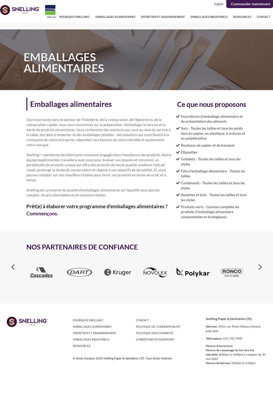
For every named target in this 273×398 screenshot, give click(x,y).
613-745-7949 (232, 338)
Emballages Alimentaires (115, 16)
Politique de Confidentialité (158, 326)
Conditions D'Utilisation (155, 339)
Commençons (41, 213)
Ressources (242, 16)
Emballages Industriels (209, 16)
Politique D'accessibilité (154, 333)
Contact (263, 16)
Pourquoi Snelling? (74, 16)
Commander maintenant (250, 4)
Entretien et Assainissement (163, 16)
